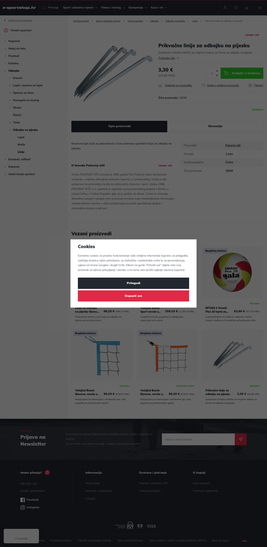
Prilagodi (133, 283)
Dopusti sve (133, 296)
